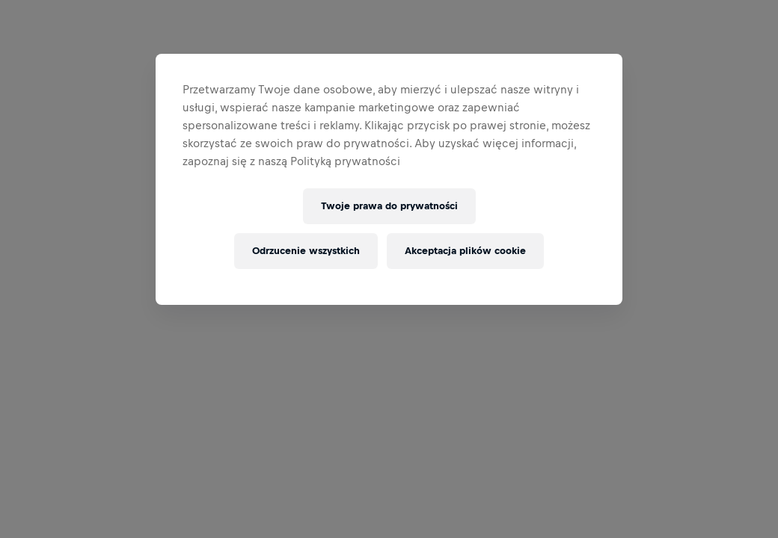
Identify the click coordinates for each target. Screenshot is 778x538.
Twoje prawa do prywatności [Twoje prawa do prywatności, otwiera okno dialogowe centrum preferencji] (389, 205)
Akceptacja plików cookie (465, 250)
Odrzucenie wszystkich (306, 250)
